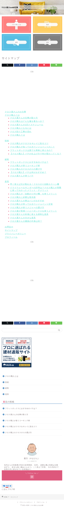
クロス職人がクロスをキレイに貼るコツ (29, 143)
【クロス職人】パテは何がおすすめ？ (28, 172)
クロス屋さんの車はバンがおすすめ (27, 201)
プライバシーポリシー (15, 234)
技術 (7, 141)
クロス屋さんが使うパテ (22, 176)
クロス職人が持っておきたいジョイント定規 (31, 204)
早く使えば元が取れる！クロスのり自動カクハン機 (34, 184)
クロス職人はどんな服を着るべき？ (27, 121)
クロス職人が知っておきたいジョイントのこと (32, 147)
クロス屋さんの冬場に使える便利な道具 (29, 214)
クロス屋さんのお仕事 (15, 112)
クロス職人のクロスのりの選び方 (26, 169)
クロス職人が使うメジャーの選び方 (27, 207)
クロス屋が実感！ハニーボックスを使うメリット (33, 211)
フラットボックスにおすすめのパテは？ (29, 162)
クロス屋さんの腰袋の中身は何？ (26, 221)
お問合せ (9, 227)
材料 (7, 159)
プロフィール (11, 237)
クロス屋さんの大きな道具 (23, 218)
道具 (7, 181)
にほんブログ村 (8, 489)
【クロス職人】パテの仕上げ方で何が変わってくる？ (35, 154)
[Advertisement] (32, 90)
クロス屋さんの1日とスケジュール (26, 125)
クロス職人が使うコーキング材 (25, 166)
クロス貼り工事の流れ (20, 131)
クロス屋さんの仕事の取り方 (24, 118)
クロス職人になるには (20, 128)
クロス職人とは (12, 115)
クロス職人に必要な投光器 (23, 197)
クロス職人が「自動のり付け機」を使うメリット (33, 194)
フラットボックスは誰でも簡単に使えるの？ (31, 150)
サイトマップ (11, 230)
